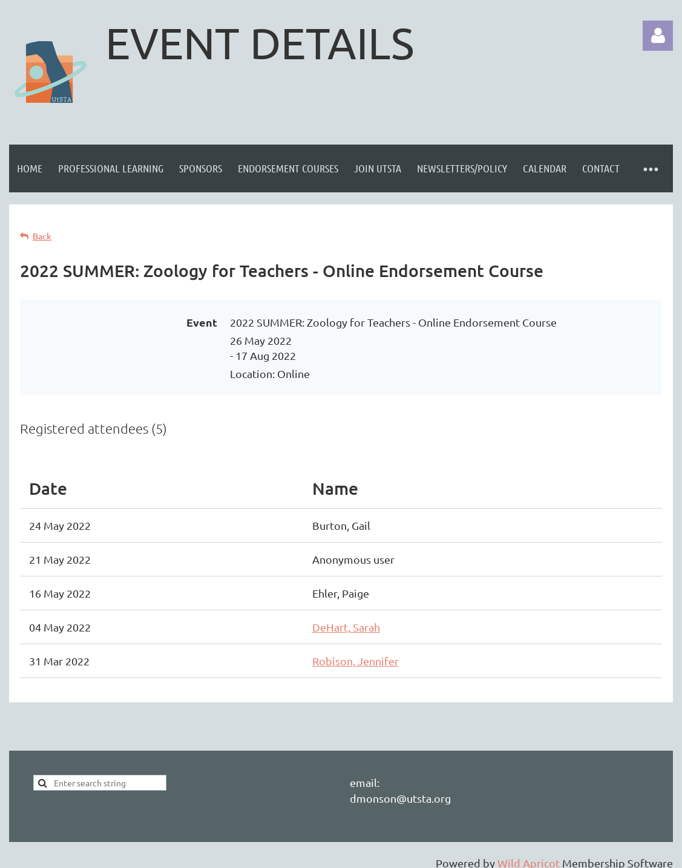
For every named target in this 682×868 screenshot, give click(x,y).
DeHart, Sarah (346, 627)
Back (42, 236)
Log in (658, 36)
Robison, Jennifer (355, 660)
